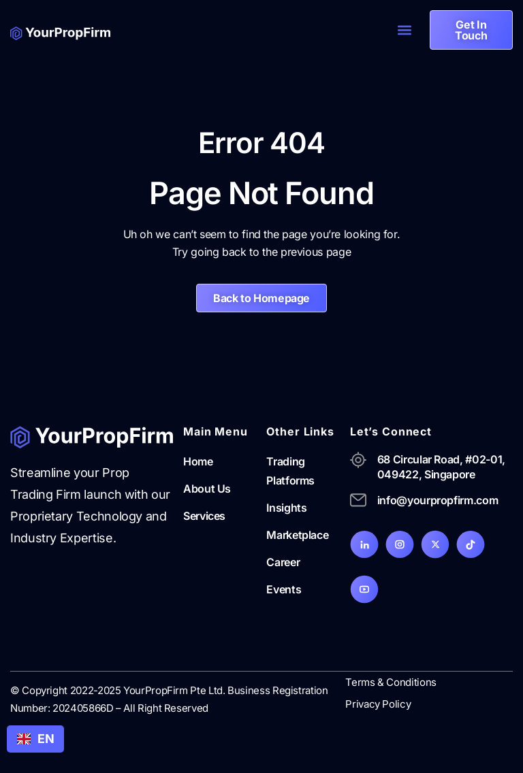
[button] (405, 30)
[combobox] (35, 739)
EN (35, 738)
